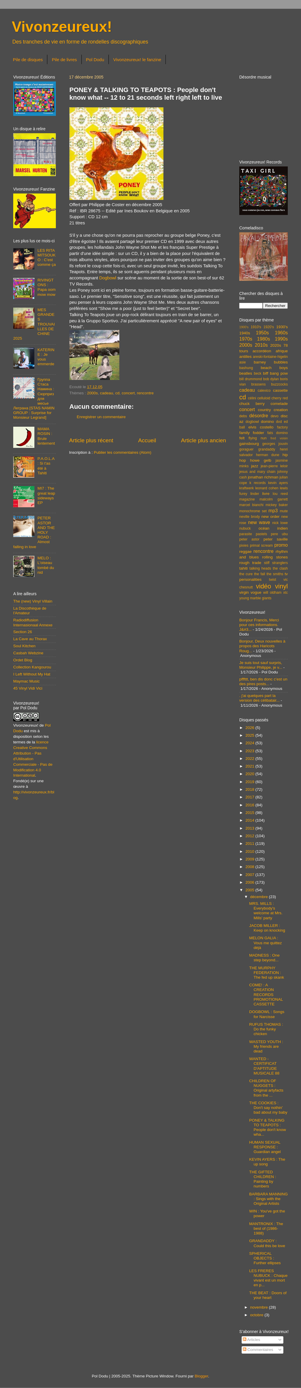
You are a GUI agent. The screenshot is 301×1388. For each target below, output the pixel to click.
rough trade (250, 562)
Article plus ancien (203, 440)
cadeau (106, 393)
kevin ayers (278, 483)
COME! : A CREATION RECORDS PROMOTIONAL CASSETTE (266, 994)
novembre (259, 1307)
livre (266, 493)
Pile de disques (28, 59)
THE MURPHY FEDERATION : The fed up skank (266, 973)
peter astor (249, 539)
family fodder (251, 433)
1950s (262, 332)
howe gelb (260, 460)
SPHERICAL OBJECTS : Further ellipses (265, 1258)
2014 (250, 820)
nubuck (245, 528)
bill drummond (250, 379)
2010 (250, 851)
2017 (250, 797)
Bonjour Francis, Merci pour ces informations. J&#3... (259, 625)
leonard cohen (266, 488)
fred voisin (279, 438)
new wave (259, 522)
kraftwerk (246, 488)
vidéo (263, 586)
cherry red (280, 398)
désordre (258, 415)
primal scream (261, 545)
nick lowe (280, 523)
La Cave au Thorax (30, 639)
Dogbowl (107, 278)
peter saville (275, 539)
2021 (250, 766)
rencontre (145, 393)
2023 (250, 751)
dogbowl (252, 422)
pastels (261, 534)
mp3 (273, 510)
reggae (245, 551)
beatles (245, 373)
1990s (281, 338)
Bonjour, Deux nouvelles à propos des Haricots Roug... (262, 646)
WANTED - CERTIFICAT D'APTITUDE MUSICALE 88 (264, 1066)
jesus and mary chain (257, 472)
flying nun (257, 438)
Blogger (201, 1376)
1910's (256, 327)
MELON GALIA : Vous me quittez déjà (265, 943)
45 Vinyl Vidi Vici (27, 688)
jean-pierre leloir (274, 466)
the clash (280, 568)
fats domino (277, 433)
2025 (250, 735)
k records (258, 483)
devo (274, 416)
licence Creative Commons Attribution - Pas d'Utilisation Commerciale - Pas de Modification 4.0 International (33, 759)
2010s (261, 345)
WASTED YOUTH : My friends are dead (266, 1046)
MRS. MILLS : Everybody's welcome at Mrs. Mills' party (265, 910)
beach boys (274, 368)
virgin (244, 592)
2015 (250, 812)
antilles (245, 356)
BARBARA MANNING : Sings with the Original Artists (268, 1199)
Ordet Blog (22, 660)
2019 (250, 782)
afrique (282, 351)
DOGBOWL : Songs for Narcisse (267, 1014)
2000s (92, 393)
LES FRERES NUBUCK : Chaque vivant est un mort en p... (268, 1278)
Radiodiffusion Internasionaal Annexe (33, 622)
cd (117, 393)
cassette (280, 390)
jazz (254, 466)
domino (267, 421)
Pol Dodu (95, 59)
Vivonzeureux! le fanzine (137, 59)
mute (284, 511)
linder (254, 494)
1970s (245, 338)
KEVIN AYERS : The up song (267, 1161)
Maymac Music (26, 681)
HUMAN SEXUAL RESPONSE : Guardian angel (265, 1147)
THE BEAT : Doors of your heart (268, 1295)
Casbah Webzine (28, 653)
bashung (246, 368)
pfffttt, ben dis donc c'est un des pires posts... (263, 681)
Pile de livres (64, 59)
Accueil (147, 440)
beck (257, 373)
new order (270, 516)
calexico (264, 390)
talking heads (260, 568)
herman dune (267, 455)
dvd (279, 422)
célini (252, 398)
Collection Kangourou (32, 667)
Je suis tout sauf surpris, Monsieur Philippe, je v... (260, 665)
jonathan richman (263, 477)
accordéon (261, 351)
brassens (258, 384)
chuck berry (252, 403)
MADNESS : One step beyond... (264, 957)
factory (282, 427)
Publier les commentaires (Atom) (122, 452)
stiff (267, 563)
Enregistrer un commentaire (101, 417)
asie (242, 362)
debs (243, 416)
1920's (268, 327)
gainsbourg (249, 443)
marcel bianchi (251, 505)
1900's (243, 327)
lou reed (280, 494)
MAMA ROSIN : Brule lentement (46, 436)
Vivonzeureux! (62, 27)
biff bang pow (275, 373)
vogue (255, 592)
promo (281, 545)
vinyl (281, 586)
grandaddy (266, 449)
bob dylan (271, 379)
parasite (245, 534)
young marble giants (255, 598)
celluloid (263, 398)
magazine (247, 499)
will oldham (272, 592)
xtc (285, 592)
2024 (250, 743)
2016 (250, 805)
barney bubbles (271, 362)
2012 (250, 836)
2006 (250, 882)
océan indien (273, 528)
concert (128, 393)
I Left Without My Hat (31, 674)
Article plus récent (91, 440)
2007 (250, 874)
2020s (275, 345)
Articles (251, 1339)
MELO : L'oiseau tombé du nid (45, 565)
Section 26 (22, 632)
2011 (250, 843)
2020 (250, 774)
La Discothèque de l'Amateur (29, 610)
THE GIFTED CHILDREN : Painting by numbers (262, 1179)
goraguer (246, 449)
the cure (245, 574)
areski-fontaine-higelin (270, 357)
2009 (250, 859)
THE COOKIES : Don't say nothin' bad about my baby (268, 1108)
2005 (250, 890)
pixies (243, 545)
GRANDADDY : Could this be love (267, 1243)
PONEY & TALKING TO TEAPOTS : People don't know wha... (267, 1127)
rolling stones (275, 557)
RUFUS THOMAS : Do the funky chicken (266, 1029)
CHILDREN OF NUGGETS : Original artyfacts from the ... (266, 1088)
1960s (281, 332)
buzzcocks (279, 384)
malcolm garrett (274, 499)
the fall (259, 574)
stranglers (280, 563)
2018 (250, 789)
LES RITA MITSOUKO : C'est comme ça (46, 257)
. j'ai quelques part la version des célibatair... (259, 698)
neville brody (249, 517)
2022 (250, 758)
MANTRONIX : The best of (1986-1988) (266, 1228)
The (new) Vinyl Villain (32, 601)
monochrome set (253, 511)
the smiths (275, 574)
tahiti (243, 568)
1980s (263, 338)
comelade (279, 403)
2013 (250, 828)
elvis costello (260, 427)
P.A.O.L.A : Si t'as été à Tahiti (45, 465)
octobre (257, 1315)
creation (281, 410)
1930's (282, 327)
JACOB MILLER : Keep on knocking (267, 927)
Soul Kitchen (24, 646)
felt (242, 438)
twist (272, 580)
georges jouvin (275, 444)
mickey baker (277, 505)
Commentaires (258, 1349)
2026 (250, 727)
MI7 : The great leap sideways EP (46, 495)
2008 (250, 867)
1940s (244, 333)
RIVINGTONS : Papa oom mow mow (46, 287)
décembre (259, 897)
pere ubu (279, 534)
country (264, 410)
